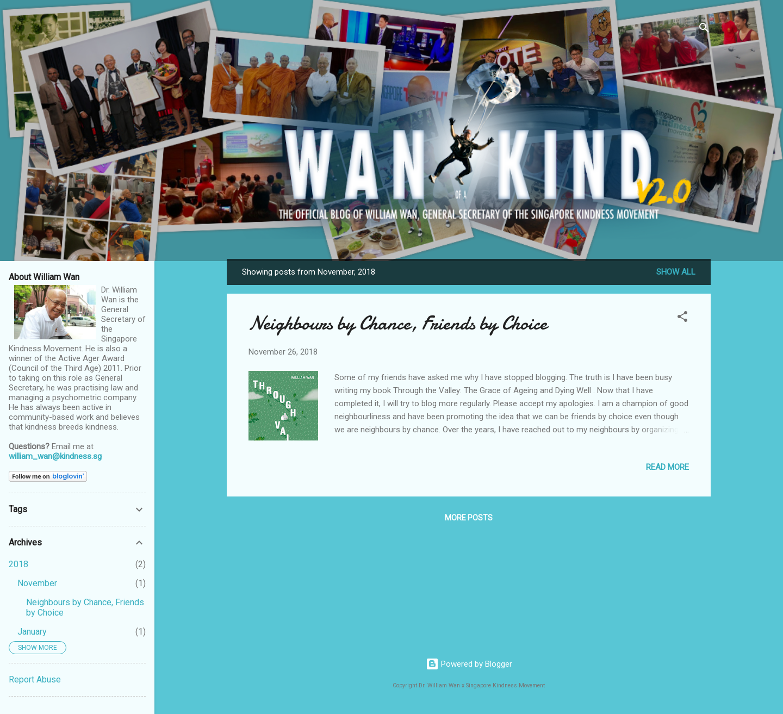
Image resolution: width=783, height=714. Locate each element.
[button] (682, 318)
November (37, 583)
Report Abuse (35, 679)
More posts (469, 517)
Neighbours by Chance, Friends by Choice (397, 323)
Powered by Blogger (469, 664)
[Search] (704, 29)
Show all (675, 272)
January (32, 631)
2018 (18, 564)
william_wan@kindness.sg (55, 456)
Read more (667, 467)
